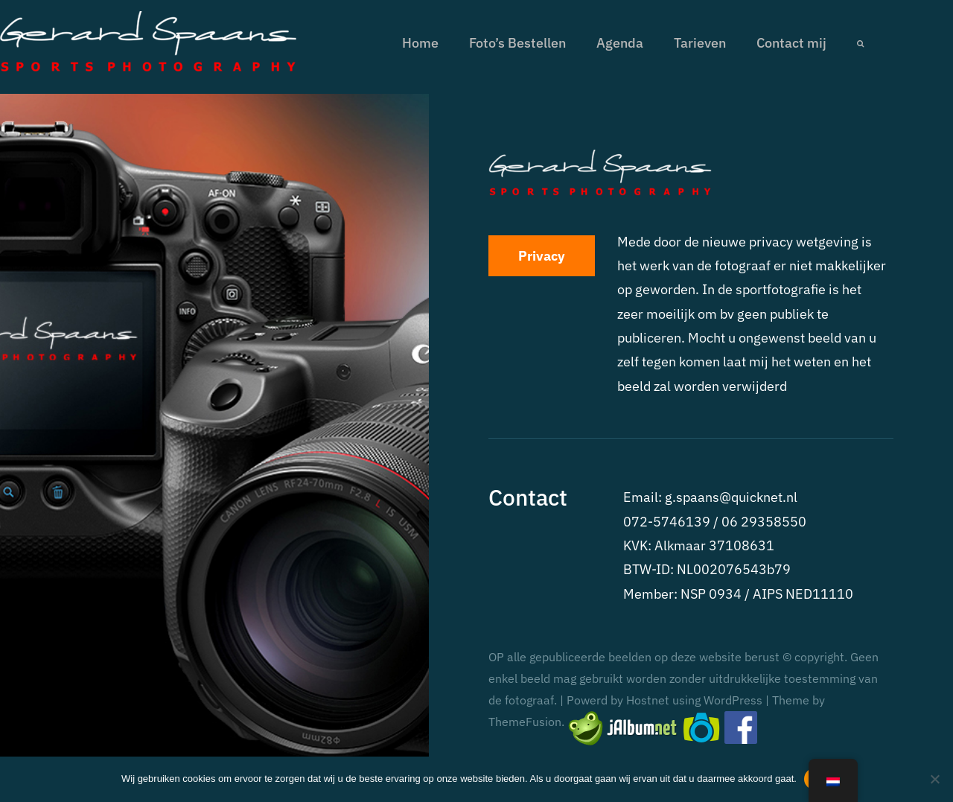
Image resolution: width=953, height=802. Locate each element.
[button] (860, 43)
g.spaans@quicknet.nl (731, 497)
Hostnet (647, 700)
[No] (934, 778)
